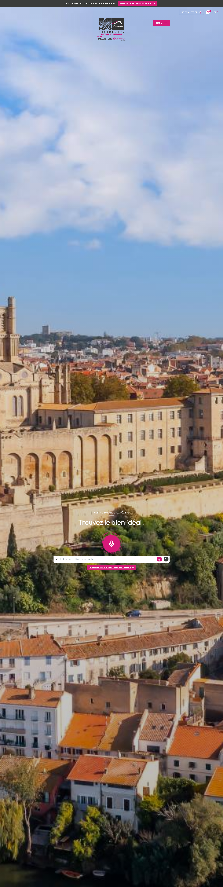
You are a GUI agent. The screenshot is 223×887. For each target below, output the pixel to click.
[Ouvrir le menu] (161, 23)
